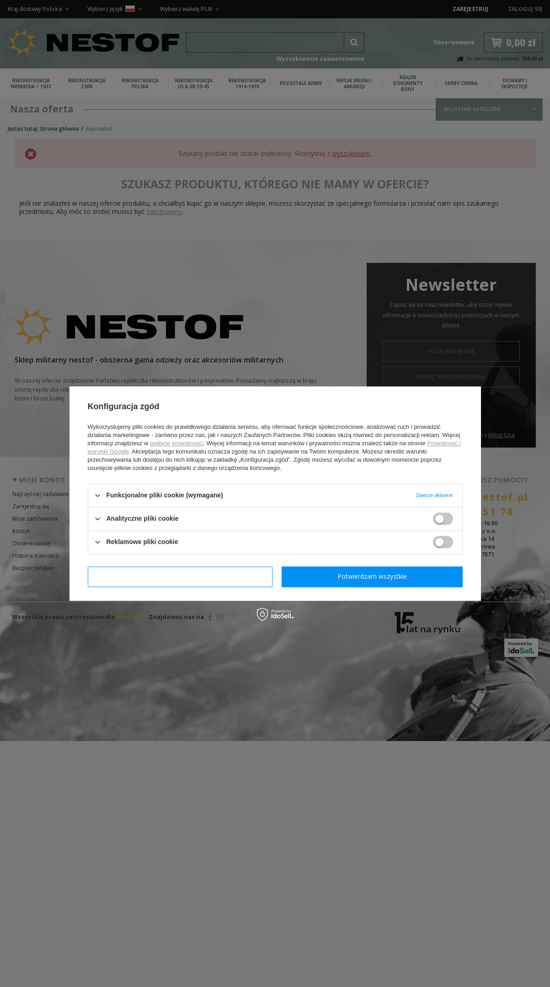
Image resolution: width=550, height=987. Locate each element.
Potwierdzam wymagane (180, 576)
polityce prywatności (176, 443)
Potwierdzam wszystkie (372, 576)
